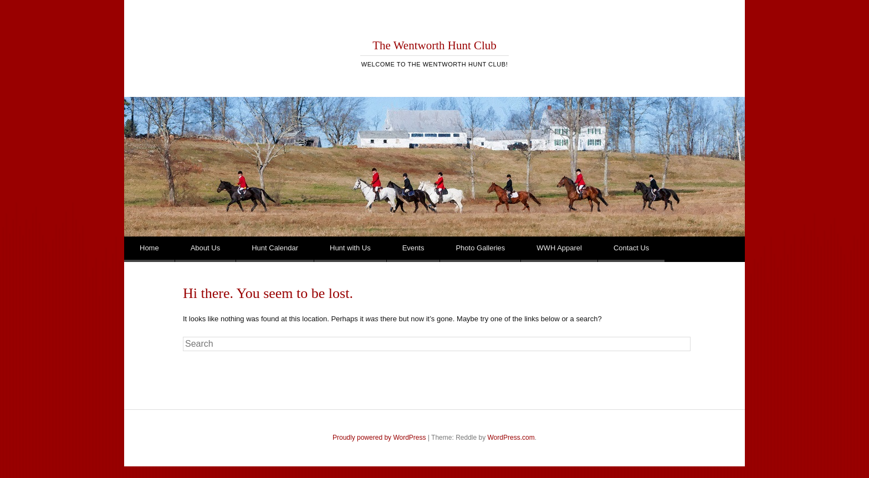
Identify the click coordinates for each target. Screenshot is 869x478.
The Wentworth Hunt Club (434, 45)
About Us (205, 248)
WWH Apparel (559, 248)
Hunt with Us (350, 248)
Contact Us (631, 248)
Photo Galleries (480, 248)
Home (149, 248)
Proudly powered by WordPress (379, 437)
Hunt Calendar (275, 248)
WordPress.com (511, 437)
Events (413, 248)
